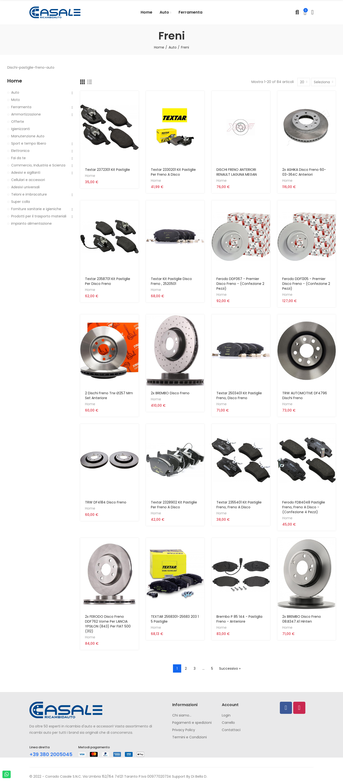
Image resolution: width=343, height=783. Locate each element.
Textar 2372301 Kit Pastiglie (107, 169)
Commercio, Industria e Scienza (38, 165)
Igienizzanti (20, 128)
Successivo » (229, 668)
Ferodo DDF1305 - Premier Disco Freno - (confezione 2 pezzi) (306, 283)
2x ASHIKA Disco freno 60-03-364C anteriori (304, 172)
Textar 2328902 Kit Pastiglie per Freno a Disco (174, 505)
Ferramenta (21, 107)
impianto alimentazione (31, 223)
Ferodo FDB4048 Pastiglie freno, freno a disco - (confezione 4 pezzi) (303, 507)
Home (90, 175)
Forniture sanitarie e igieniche (36, 208)
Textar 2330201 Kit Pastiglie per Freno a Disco (173, 172)
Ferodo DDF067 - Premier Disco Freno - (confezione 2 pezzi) (240, 283)
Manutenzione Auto (27, 136)
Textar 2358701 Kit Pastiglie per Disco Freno (107, 281)
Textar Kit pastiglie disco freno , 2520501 (171, 281)
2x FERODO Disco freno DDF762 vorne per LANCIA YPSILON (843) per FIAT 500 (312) (108, 624)
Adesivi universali (25, 187)
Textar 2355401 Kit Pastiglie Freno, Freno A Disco (239, 505)
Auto (15, 92)
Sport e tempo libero (28, 143)
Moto (15, 99)
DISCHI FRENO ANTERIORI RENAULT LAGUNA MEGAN (236, 172)
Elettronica (20, 150)
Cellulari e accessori (28, 179)
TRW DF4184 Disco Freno (105, 502)
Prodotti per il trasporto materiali (38, 216)
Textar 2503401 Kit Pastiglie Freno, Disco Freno (239, 395)
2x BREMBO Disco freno (170, 393)
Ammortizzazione (26, 114)
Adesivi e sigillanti (25, 172)
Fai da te (18, 158)
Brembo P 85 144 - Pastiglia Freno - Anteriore (239, 619)
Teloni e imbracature (29, 194)
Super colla (20, 201)
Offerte (17, 121)
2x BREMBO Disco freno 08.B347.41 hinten (301, 619)
